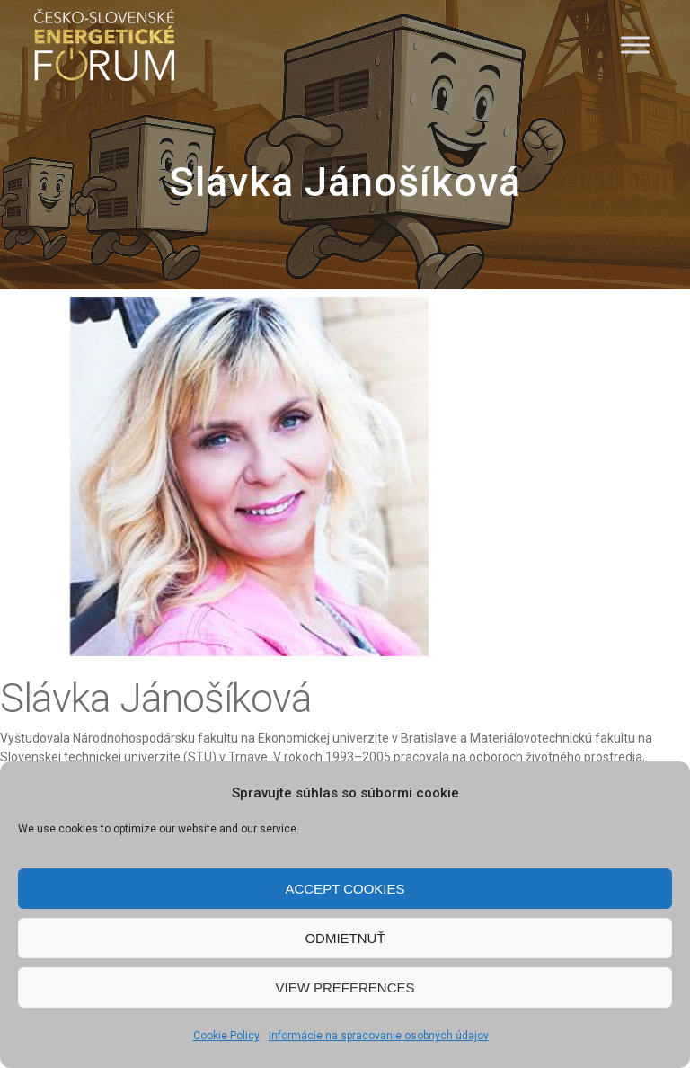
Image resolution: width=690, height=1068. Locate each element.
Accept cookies (344, 888)
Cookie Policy (226, 1035)
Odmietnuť (345, 938)
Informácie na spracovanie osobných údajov (379, 1035)
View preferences (344, 987)
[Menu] (635, 44)
